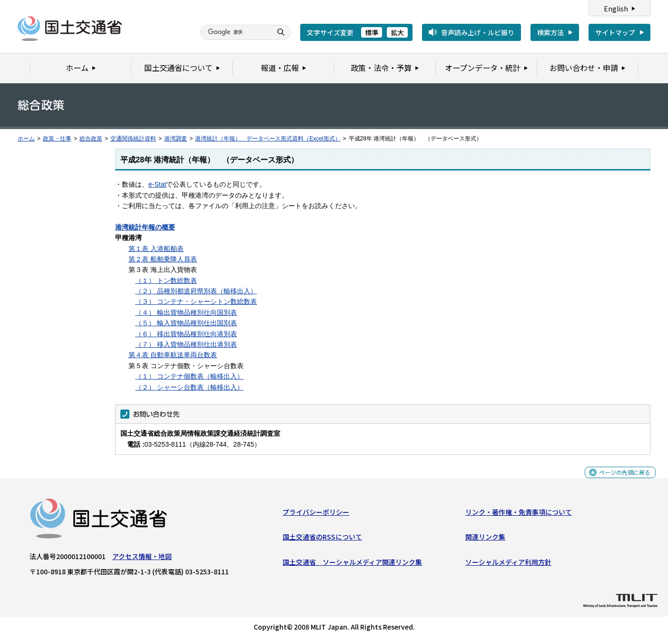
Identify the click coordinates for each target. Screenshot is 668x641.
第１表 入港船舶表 (156, 248)
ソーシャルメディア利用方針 (508, 564)
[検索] (235, 32)
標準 (371, 32)
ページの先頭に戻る (621, 479)
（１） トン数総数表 (166, 280)
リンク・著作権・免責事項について (518, 514)
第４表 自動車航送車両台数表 (172, 355)
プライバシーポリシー (316, 514)
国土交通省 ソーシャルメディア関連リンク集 (352, 564)
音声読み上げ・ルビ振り (477, 32)
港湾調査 (175, 138)
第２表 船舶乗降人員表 (162, 259)
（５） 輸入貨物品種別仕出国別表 (186, 323)
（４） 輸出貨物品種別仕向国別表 (186, 312)
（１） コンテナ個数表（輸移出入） (189, 376)
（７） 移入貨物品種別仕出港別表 (186, 344)
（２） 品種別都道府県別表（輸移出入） (196, 291)
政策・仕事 (57, 138)
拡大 (397, 32)
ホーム (26, 138)
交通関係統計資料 (133, 138)
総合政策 (90, 138)
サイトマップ (615, 32)
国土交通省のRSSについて (322, 539)
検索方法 (550, 32)
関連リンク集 (485, 539)
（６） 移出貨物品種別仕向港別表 (186, 334)
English (616, 8)
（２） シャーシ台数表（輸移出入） (189, 387)
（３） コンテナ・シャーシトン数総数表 (196, 301)
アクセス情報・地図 (142, 558)
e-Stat (157, 184)
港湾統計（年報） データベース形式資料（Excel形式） (267, 138)
